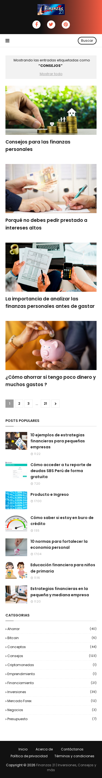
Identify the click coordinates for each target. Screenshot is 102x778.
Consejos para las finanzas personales (37, 146)
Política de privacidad (29, 756)
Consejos (52, 656)
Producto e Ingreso (49, 494)
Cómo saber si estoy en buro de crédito (62, 520)
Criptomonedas (52, 665)
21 (45, 403)
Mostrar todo (51, 73)
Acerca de (44, 749)
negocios (52, 710)
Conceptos (52, 647)
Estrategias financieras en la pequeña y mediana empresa (59, 591)
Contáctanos (72, 749)
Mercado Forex (52, 701)
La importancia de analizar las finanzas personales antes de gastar (50, 302)
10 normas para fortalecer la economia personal (59, 544)
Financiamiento (52, 683)
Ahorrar (52, 629)
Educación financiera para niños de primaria (62, 568)
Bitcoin (52, 638)
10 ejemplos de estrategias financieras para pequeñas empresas (57, 441)
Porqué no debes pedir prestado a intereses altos (46, 224)
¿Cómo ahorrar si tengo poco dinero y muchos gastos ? (50, 381)
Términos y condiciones (74, 756)
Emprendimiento (52, 674)
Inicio (22, 749)
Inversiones (52, 692)
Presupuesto (52, 719)
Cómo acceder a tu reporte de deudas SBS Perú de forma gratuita (60, 471)
